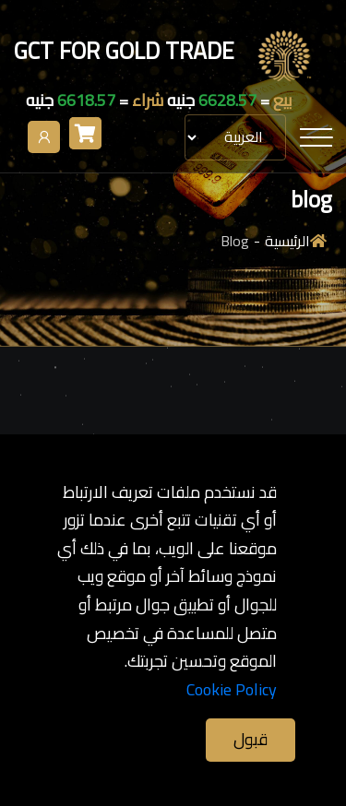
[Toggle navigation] (316, 137)
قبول (250, 739)
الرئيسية (287, 241)
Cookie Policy (231, 690)
